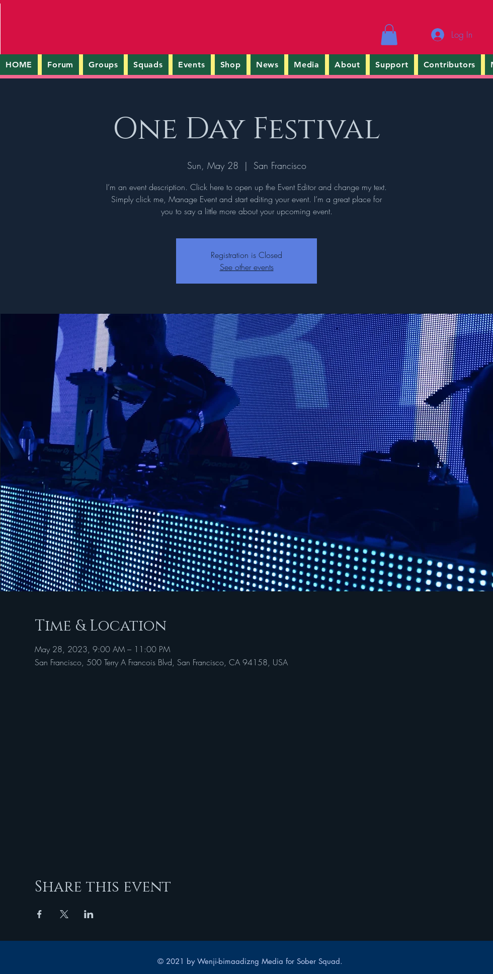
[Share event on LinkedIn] (89, 914)
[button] (389, 34)
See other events (247, 267)
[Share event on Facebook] (39, 914)
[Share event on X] (64, 914)
